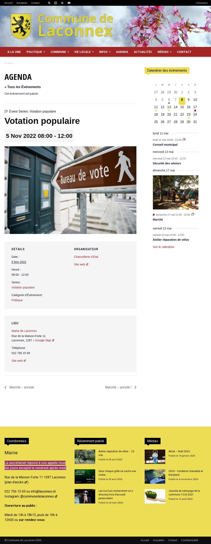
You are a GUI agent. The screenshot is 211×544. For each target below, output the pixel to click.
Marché (158, 219)
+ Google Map (44, 340)
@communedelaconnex (39, 496)
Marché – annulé (21, 387)
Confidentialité (189, 540)
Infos (105, 52)
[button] (49, 2)
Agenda (122, 52)
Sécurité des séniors (167, 163)
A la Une (14, 52)
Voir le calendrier (163, 247)
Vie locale (84, 52)
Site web (81, 264)
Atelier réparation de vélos (171, 239)
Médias (165, 52)
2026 (38, 540)
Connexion (202, 2)
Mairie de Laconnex (24, 330)
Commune (59, 52)
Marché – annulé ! (118, 387)
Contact (35, 2)
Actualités (21, 2)
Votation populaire (23, 287)
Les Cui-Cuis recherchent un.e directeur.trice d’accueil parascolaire (115, 494)
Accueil (9, 2)
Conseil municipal (165, 144)
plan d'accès (16, 482)
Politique (36, 52)
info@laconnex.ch (43, 491)
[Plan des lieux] (111, 344)
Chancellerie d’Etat (86, 256)
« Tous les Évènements (23, 87)
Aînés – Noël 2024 (179, 451)
